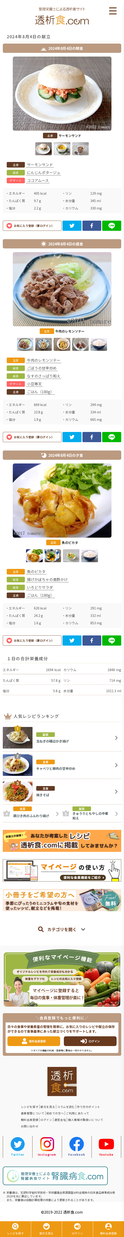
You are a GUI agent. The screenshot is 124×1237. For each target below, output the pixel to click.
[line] (111, 226)
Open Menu (113, 11)
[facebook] (91, 226)
